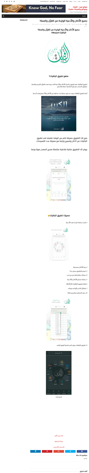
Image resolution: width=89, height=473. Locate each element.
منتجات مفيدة (65, 1)
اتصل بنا (79, 1)
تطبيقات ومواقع (46, 24)
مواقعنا (70, 1)
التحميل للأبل (59, 436)
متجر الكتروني (58, 1)
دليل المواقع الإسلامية (44, 1)
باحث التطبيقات (84, 1)
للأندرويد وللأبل (35, 24)
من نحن (75, 1)
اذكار (65, 24)
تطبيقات (53, 24)
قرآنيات (40, 24)
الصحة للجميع (52, 1)
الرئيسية (84, 16)
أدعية (67, 24)
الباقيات (61, 24)
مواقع (85, 26)
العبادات (57, 24)
